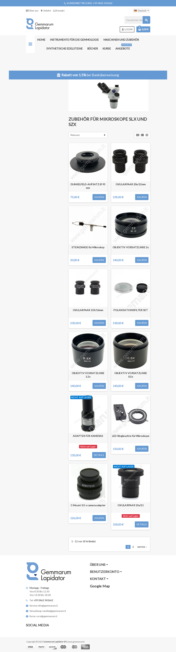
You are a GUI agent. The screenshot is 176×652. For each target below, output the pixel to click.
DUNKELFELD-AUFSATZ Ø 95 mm (88, 186)
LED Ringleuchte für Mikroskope (130, 435)
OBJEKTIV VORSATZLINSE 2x (131, 247)
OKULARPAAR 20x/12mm (131, 184)
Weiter (142, 547)
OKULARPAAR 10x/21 (131, 505)
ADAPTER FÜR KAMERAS (88, 435)
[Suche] (137, 20)
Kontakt (58, 10)
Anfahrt (45, 10)
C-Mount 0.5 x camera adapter (88, 505)
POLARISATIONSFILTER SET (130, 310)
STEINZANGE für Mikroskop (88, 247)
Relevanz (75, 135)
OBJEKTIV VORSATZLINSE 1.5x (88, 375)
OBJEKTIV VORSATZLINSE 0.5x (130, 375)
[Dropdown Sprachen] (141, 10)
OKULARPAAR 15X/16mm (88, 310)
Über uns (32, 10)
